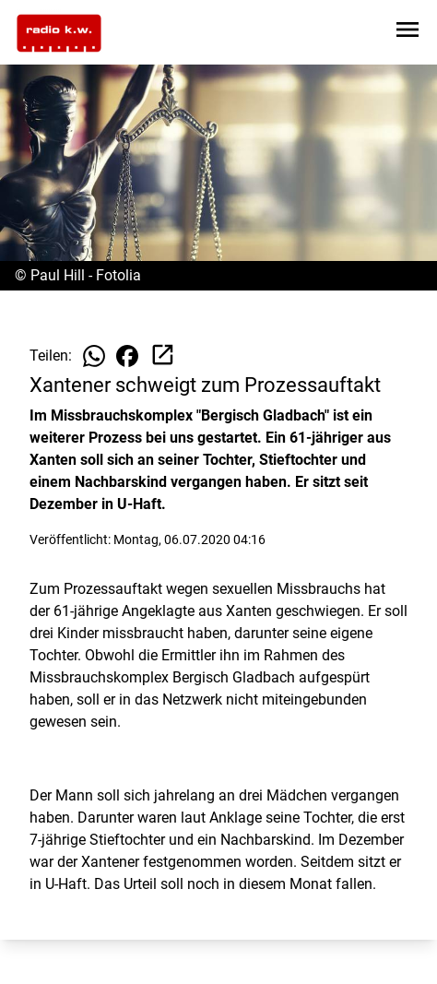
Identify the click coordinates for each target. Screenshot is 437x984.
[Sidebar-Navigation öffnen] (407, 33)
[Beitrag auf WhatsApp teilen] (94, 356)
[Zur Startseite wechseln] (59, 33)
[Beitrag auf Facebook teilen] (127, 356)
